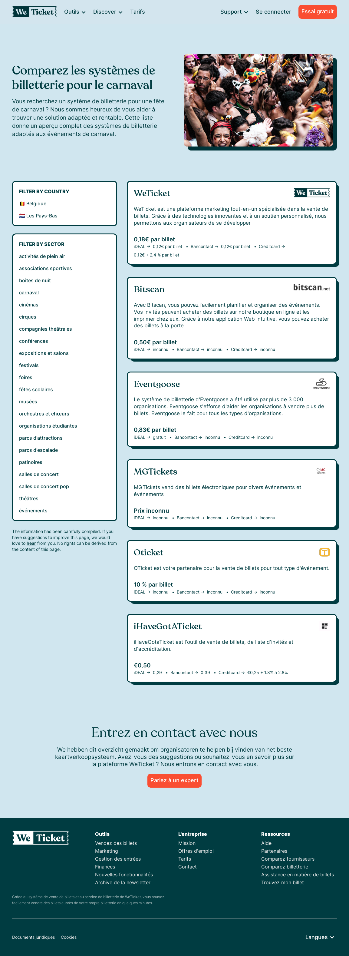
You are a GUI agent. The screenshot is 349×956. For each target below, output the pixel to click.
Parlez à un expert (174, 780)
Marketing (106, 851)
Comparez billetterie (284, 867)
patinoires (30, 462)
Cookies (69, 937)
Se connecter (273, 11)
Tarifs (137, 11)
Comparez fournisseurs (287, 859)
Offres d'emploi (196, 851)
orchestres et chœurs (44, 414)
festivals (29, 365)
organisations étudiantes (48, 426)
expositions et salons (44, 353)
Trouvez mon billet (282, 882)
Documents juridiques (33, 937)
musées (28, 402)
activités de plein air (42, 256)
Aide (266, 843)
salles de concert (39, 474)
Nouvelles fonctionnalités (124, 875)
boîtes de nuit (35, 280)
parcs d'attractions (41, 438)
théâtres (28, 498)
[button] (74, 12)
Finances (105, 867)
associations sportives (45, 268)
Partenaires (274, 851)
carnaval (29, 292)
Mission (187, 843)
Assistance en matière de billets (297, 875)
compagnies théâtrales (45, 329)
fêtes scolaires (36, 389)
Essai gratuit (317, 11)
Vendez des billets (116, 843)
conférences (33, 341)
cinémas (28, 305)
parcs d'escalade (38, 450)
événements (33, 511)
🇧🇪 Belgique (32, 203)
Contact (187, 867)
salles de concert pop (44, 486)
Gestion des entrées (118, 859)
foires (25, 377)
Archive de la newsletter (122, 882)
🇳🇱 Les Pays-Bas (38, 216)
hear (31, 543)
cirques (27, 317)
